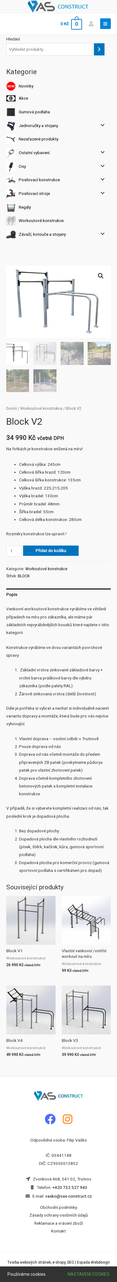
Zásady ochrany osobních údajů (58, 1215)
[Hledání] (99, 49)
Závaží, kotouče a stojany (42, 233)
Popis (11, 594)
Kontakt (58, 1230)
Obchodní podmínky (58, 1207)
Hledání (13, 38)
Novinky (26, 85)
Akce (23, 98)
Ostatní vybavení (34, 152)
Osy (22, 165)
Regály (25, 206)
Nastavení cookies (89, 1274)
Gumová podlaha (34, 111)
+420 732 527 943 (69, 1187)
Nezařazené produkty (38, 138)
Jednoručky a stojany (38, 125)
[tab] (58, 595)
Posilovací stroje (34, 193)
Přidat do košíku (51, 550)
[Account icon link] (91, 23)
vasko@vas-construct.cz (68, 1196)
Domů (11, 408)
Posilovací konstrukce (39, 179)
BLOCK (24, 576)
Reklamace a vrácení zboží (58, 1223)
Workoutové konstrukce (41, 220)
